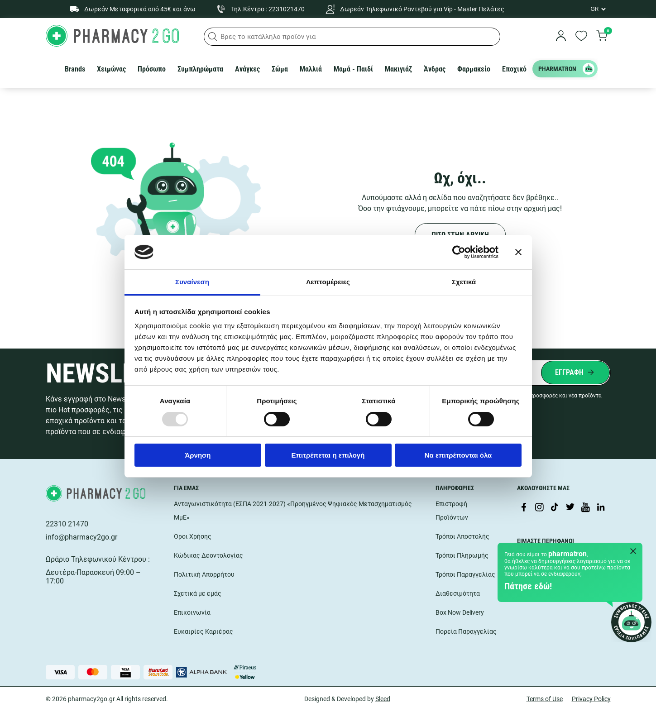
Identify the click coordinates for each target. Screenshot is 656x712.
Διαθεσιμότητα (458, 593)
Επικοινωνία (192, 612)
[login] (561, 37)
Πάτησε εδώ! (528, 586)
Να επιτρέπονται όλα (458, 455)
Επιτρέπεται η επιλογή (328, 455)
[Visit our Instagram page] (539, 508)
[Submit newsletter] (575, 372)
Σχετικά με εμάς (197, 593)
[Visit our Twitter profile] (570, 508)
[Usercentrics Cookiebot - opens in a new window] (458, 252)
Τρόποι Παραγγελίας (465, 574)
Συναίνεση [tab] (192, 282)
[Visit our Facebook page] (524, 508)
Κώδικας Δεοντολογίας (208, 555)
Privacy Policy (591, 698)
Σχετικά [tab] (464, 282)
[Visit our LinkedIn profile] (601, 508)
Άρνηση (198, 455)
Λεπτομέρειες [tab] (328, 282)
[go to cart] (602, 37)
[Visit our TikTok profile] (554, 508)
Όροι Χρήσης (192, 536)
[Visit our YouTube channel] (585, 508)
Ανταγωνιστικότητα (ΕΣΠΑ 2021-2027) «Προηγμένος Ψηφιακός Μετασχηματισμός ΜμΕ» (293, 510)
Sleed (382, 698)
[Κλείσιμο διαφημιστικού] (518, 252)
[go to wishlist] (581, 37)
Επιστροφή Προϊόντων (452, 510)
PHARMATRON (566, 69)
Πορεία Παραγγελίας (466, 631)
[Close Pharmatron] (633, 552)
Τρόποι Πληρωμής (462, 555)
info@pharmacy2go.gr (81, 537)
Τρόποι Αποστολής (462, 536)
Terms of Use (545, 698)
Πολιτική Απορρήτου (204, 574)
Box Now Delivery (460, 612)
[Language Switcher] (597, 9)
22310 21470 (67, 524)
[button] (212, 36)
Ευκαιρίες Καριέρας (203, 631)
